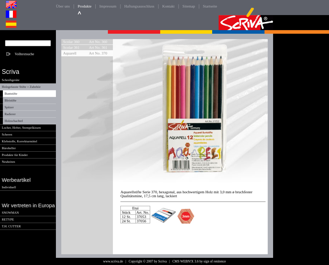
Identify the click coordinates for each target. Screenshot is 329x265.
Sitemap (188, 6)
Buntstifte (11, 93)
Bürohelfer (9, 148)
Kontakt (168, 6)
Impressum (107, 6)
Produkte (84, 6)
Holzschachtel (14, 121)
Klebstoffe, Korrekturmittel (19, 141)
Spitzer (9, 107)
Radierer (10, 114)
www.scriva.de (113, 261)
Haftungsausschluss (139, 6)
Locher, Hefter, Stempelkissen (21, 127)
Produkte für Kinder (15, 155)
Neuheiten (8, 162)
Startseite (210, 6)
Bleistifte (10, 100)
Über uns (63, 6)
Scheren (7, 134)
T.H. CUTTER (11, 226)
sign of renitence (215, 261)
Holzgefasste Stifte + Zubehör (21, 87)
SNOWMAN (10, 212)
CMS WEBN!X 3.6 (185, 261)
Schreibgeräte (10, 80)
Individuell (9, 187)
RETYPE (8, 219)
